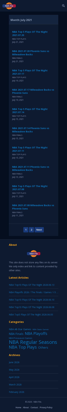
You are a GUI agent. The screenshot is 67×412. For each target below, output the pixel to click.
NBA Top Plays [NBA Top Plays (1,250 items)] (23, 347)
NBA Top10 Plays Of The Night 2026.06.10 (31, 299)
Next (39, 229)
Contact (34, 407)
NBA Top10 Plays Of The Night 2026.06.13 (31, 284)
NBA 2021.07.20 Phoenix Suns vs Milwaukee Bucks (30, 53)
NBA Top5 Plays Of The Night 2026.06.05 (31, 314)
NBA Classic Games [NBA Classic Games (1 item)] (41, 329)
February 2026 (16, 392)
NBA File (37, 401)
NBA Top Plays (19, 39)
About (26, 407)
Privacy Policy (46, 407)
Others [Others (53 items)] (43, 347)
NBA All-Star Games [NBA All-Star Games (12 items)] (20, 329)
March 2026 (15, 384)
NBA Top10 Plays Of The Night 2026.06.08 (31, 307)
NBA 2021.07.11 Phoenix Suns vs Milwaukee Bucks (30, 168)
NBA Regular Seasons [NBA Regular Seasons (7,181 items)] (33, 342)
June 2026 (14, 362)
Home (18, 407)
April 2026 (14, 377)
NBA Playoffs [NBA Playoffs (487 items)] (36, 333)
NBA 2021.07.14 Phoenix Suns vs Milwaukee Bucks (30, 130)
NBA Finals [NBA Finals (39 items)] (16, 334)
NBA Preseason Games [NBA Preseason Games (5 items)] (20, 338)
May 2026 (14, 369)
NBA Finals (17, 58)
